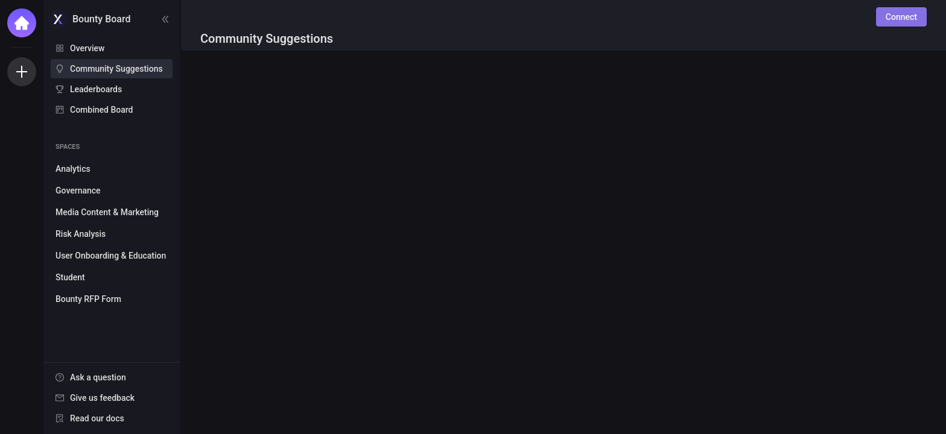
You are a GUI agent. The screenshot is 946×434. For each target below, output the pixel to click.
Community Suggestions (116, 69)
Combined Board (101, 110)
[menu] (111, 80)
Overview (87, 48)
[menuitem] (112, 48)
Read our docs (97, 418)
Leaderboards (96, 89)
